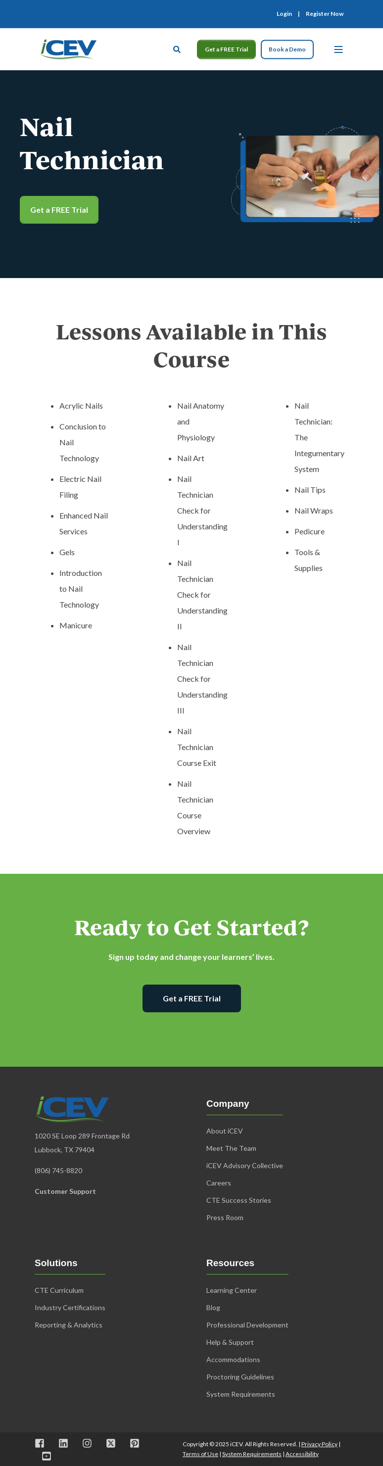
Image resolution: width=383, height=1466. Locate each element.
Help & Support (230, 1342)
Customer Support (65, 1191)
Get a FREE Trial (226, 49)
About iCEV (224, 1131)
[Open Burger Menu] (338, 49)
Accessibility (302, 1454)
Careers (218, 1183)
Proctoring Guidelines (240, 1376)
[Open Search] (177, 48)
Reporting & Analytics (68, 1325)
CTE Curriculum (59, 1290)
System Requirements (252, 1454)
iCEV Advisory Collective (244, 1165)
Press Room (224, 1217)
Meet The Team (231, 1148)
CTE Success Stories (238, 1200)
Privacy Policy (319, 1444)
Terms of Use (200, 1454)
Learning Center (231, 1290)
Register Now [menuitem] (324, 14)
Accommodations (233, 1359)
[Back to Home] (68, 48)
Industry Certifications (70, 1307)
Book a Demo (287, 49)
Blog (213, 1307)
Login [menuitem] (284, 14)
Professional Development (247, 1325)
